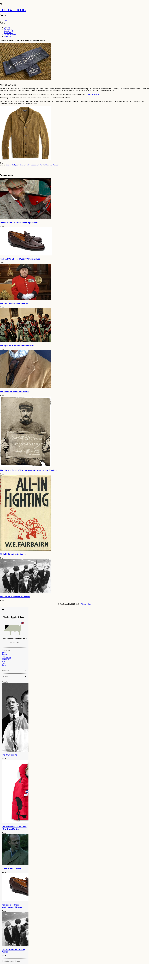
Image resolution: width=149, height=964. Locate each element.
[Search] (1, 4)
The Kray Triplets (9, 755)
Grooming (5, 659)
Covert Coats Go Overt (12, 868)
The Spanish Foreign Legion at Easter (17, 345)
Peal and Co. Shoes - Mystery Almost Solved (20, 259)
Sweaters (7, 36)
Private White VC (10, 34)
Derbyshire (8, 29)
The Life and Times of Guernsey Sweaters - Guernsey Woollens (28, 470)
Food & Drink (6, 658)
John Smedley (9, 31)
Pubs (3, 663)
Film (3, 656)
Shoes (4, 665)
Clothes (7, 27)
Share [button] (2, 22)
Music (4, 661)
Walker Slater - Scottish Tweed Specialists (19, 222)
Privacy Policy (86, 604)
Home (6, 21)
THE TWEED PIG (13, 10)
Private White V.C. (92, 94)
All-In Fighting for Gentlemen (13, 554)
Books (4, 652)
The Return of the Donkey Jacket (15, 597)
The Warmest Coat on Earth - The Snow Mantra (14, 828)
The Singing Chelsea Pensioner (14, 303)
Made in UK (8, 33)
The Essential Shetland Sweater (14, 392)
